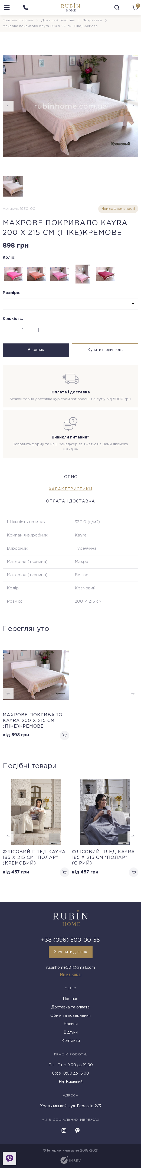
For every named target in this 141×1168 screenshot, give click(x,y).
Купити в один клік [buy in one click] (105, 350)
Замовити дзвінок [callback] (70, 952)
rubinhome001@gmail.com (70, 967)
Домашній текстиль (57, 20)
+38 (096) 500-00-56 (70, 940)
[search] (117, 8)
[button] (132, 836)
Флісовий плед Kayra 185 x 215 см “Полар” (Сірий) (103, 857)
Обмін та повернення (70, 1015)
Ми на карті (70, 974)
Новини (71, 1024)
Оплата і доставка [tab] (70, 501)
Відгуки (71, 1032)
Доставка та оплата (70, 1007)
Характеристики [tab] (70, 489)
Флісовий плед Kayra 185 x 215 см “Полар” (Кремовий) (34, 857)
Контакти (70, 1040)
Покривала (92, 20)
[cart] (135, 7)
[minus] (7, 330)
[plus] (38, 330)
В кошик (36, 350)
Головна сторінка (18, 20)
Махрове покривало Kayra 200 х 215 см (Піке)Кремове (33, 720)
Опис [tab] (70, 477)
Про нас (70, 999)
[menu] (7, 8)
